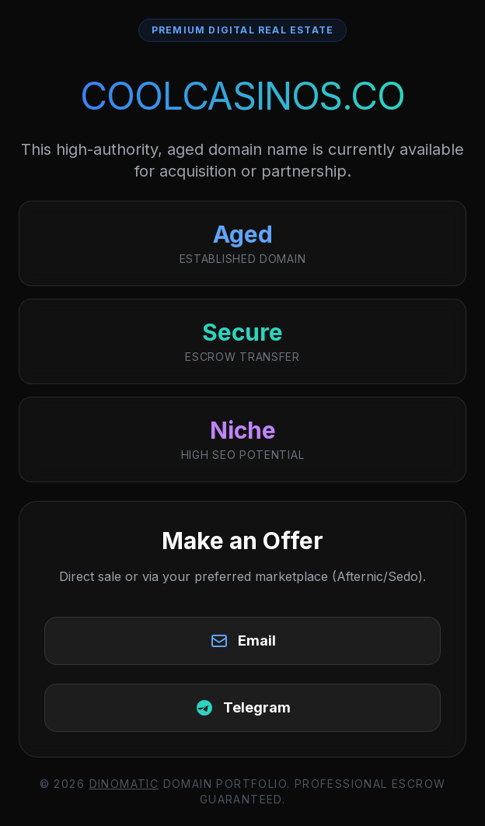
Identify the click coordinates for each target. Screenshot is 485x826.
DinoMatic (124, 783)
